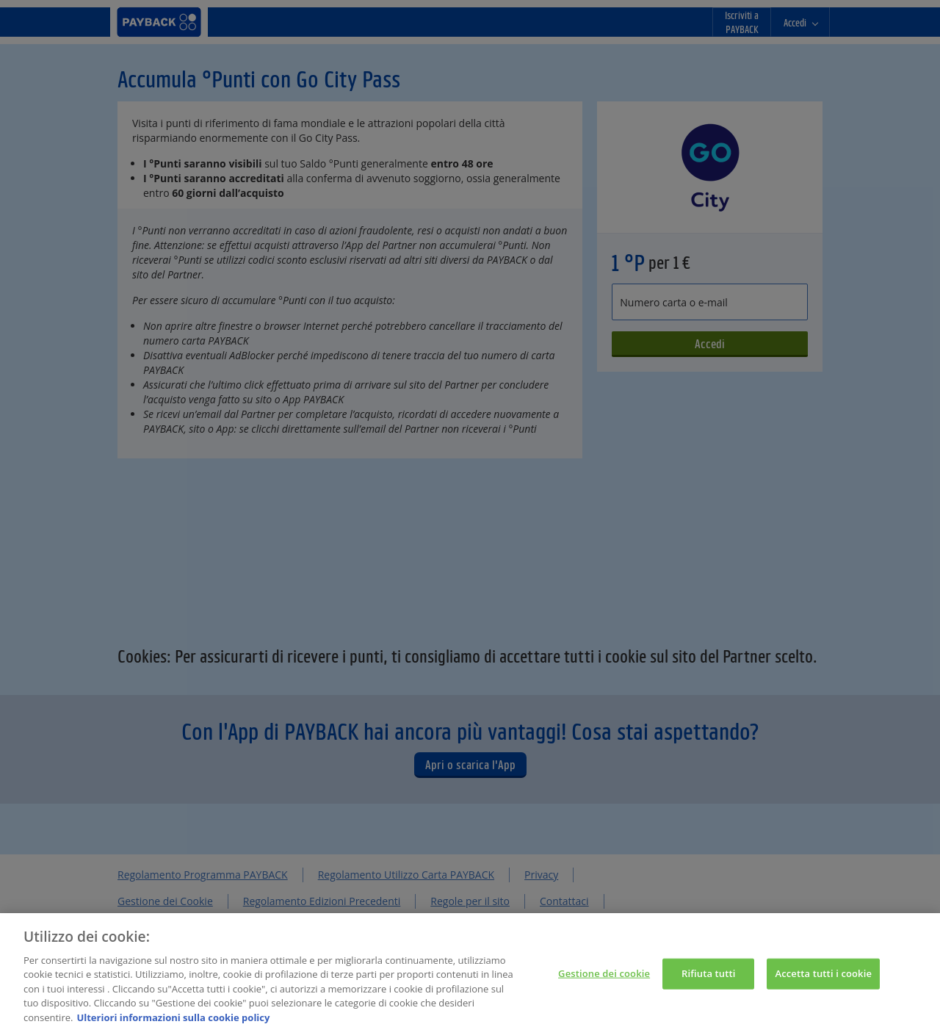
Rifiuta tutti (709, 980)
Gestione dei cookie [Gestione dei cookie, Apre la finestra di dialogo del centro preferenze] (604, 980)
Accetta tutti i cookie (823, 980)
